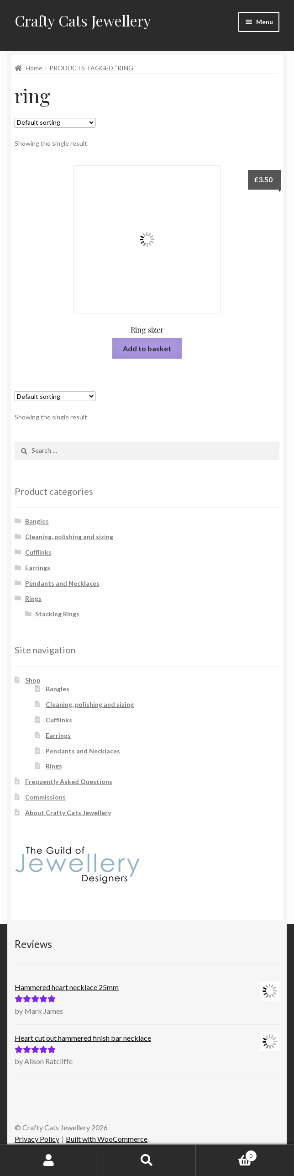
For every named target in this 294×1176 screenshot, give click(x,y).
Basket (226, 1154)
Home (34, 68)
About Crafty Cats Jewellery (68, 812)
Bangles (37, 521)
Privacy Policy (37, 1138)
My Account (49, 1160)
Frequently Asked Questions (68, 781)
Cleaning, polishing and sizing (69, 536)
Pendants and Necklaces (62, 583)
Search (147, 1160)
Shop (32, 680)
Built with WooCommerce (106, 1138)
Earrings (37, 568)
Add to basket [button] (147, 348)
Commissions (45, 797)
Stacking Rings (57, 614)
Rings (33, 598)
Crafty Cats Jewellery (83, 20)
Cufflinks (38, 552)
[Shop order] (55, 122)
